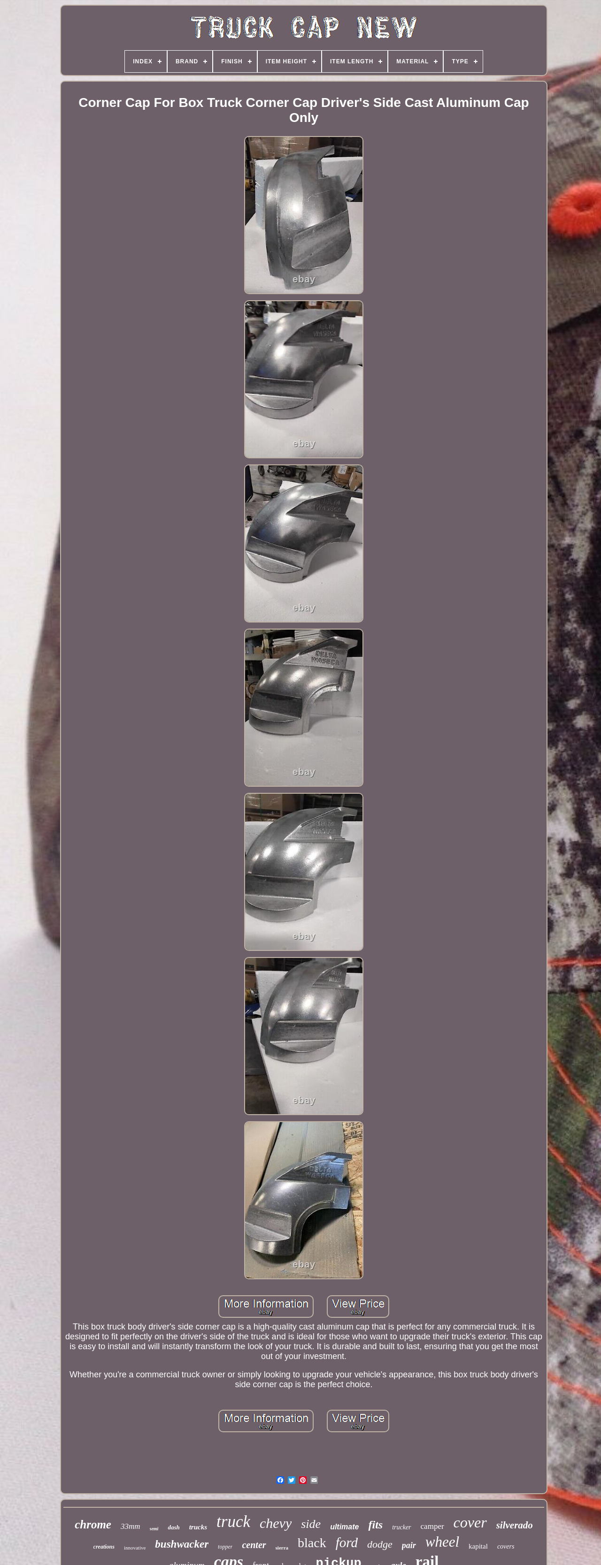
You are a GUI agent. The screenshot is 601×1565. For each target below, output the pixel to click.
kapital (478, 1546)
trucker (401, 1527)
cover (470, 1522)
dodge (380, 1544)
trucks (198, 1527)
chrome (93, 1524)
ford (347, 1542)
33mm (130, 1526)
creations (104, 1546)
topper (225, 1546)
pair (409, 1545)
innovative (135, 1547)
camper (432, 1526)
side (311, 1524)
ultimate (344, 1527)
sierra (282, 1547)
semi (154, 1528)
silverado (514, 1525)
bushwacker (181, 1544)
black (312, 1542)
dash (173, 1527)
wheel (442, 1542)
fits (375, 1525)
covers (506, 1546)
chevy (276, 1523)
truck (233, 1521)
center (254, 1545)
